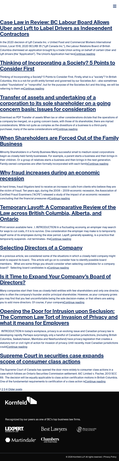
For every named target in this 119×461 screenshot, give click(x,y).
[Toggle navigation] (114, 6)
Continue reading (84, 54)
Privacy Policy (110, 457)
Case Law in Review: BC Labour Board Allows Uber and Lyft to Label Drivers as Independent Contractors (56, 28)
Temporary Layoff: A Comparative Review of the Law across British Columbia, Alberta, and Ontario (58, 213)
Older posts (15, 389)
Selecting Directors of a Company (41, 248)
